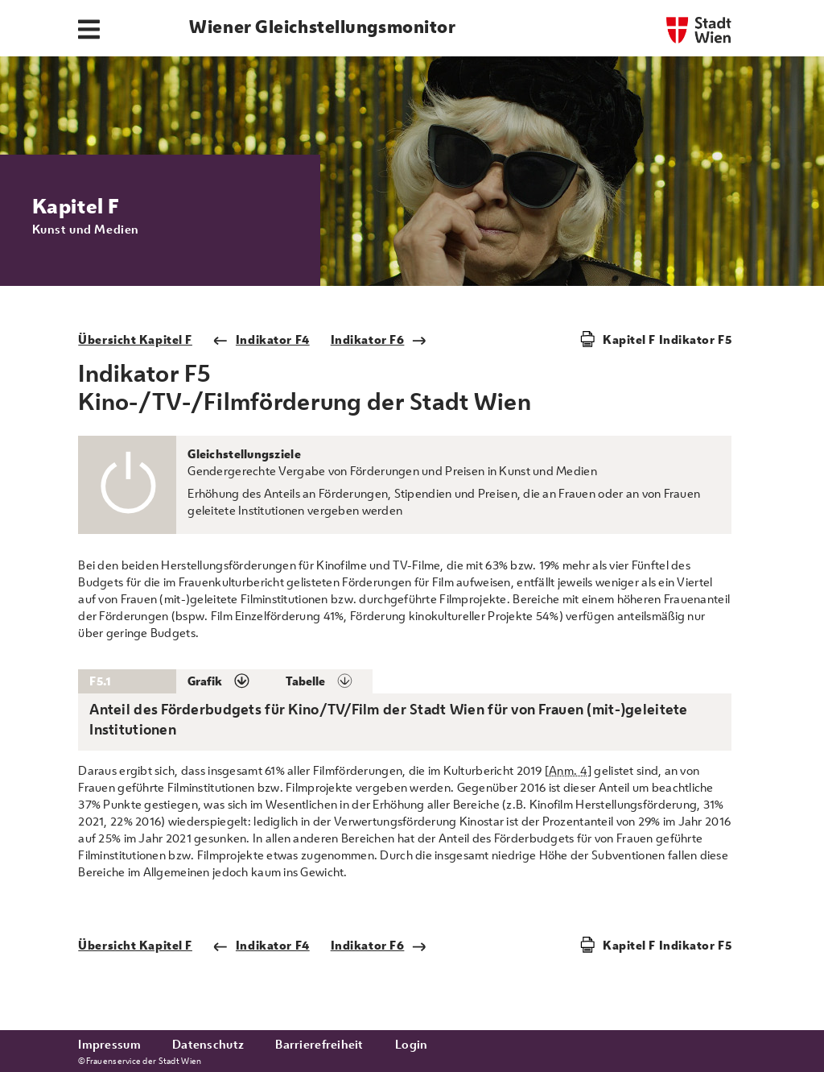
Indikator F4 (261, 339)
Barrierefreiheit (319, 1044)
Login (411, 1044)
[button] (225, 681)
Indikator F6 (379, 339)
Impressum (109, 1044)
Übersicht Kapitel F (135, 339)
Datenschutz (208, 1044)
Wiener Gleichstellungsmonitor (322, 26)
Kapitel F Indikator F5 (667, 339)
